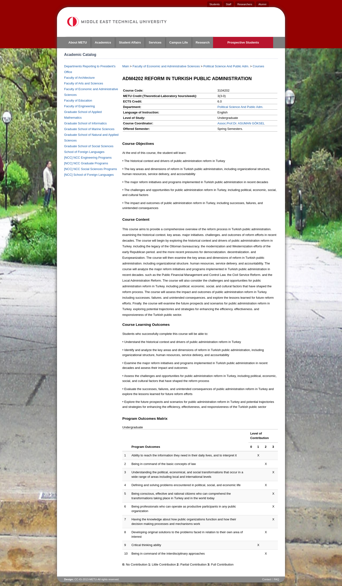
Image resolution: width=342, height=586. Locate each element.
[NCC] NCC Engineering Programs (88, 157)
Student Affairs (130, 42)
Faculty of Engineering (79, 106)
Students (214, 4)
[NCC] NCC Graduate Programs (86, 163)
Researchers (245, 4)
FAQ (276, 579)
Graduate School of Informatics (85, 123)
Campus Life (178, 42)
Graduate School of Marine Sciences (89, 129)
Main (125, 66)
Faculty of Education (78, 100)
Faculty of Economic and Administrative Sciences (166, 66)
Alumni (262, 4)
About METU (77, 42)
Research (203, 42)
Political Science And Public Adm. (226, 66)
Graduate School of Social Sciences (88, 146)
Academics (103, 42)
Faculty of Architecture (79, 77)
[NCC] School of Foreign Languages (89, 174)
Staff (228, 4)
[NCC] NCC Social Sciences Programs (90, 169)
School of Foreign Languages (84, 152)
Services (155, 42)
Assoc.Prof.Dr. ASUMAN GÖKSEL (241, 123)
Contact (266, 579)
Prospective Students (243, 42)
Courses (258, 66)
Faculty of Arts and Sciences (83, 83)
